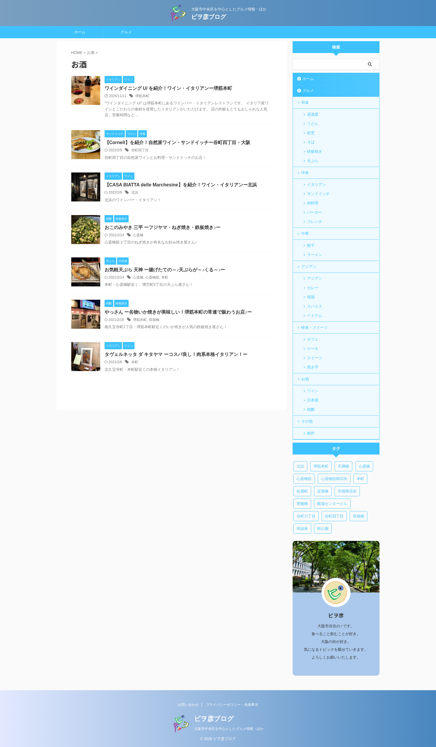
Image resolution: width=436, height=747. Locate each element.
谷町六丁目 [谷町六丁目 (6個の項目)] (306, 516)
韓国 (311, 297)
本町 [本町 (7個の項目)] (360, 479)
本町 (164, 277)
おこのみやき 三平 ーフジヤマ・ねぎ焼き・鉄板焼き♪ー (163, 227)
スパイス (314, 306)
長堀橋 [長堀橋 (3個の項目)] (358, 516)
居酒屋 (312, 114)
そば (311, 142)
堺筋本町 (142, 96)
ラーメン (314, 254)
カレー (312, 288)
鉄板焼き (314, 151)
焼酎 (311, 409)
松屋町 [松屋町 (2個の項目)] (302, 491)
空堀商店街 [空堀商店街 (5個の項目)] (347, 491)
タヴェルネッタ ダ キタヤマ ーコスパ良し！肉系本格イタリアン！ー (176, 354)
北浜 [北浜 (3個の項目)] (300, 466)
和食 (305, 102)
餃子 (311, 245)
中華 (305, 233)
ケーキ (312, 348)
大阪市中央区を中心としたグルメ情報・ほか (229, 729)
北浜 (134, 192)
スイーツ (314, 358)
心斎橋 (138, 235)
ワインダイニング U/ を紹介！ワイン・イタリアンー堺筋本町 (168, 88)
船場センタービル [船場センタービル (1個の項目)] (332, 503)
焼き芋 (312, 367)
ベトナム (314, 315)
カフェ (312, 339)
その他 (307, 421)
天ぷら (312, 161)
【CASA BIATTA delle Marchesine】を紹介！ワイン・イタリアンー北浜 (181, 184)
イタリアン (316, 184)
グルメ (126, 32)
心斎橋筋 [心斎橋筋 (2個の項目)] (304, 479)
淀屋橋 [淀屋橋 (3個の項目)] (323, 491)
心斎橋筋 (152, 277)
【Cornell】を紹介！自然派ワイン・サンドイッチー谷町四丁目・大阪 (177, 142)
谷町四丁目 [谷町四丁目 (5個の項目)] (334, 516)
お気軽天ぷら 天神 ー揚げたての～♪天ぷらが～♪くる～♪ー (165, 269)
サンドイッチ (318, 194)
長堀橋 (154, 320)
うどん (312, 123)
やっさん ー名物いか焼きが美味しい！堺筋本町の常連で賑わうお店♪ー (178, 312)
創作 (311, 433)
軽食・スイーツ (314, 327)
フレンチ (314, 221)
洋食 (305, 172)
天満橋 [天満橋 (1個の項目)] (343, 466)
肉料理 (312, 203)
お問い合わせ (188, 705)
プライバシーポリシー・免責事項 (232, 705)
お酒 (305, 379)
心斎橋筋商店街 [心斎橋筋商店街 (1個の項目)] (334, 479)
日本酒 (312, 400)
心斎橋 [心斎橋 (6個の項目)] (364, 466)
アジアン (308, 266)
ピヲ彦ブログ (208, 15)
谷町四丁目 (140, 150)
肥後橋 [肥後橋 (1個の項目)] (302, 503)
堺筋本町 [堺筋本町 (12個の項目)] (321, 466)
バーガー (314, 212)
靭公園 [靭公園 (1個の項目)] (323, 528)
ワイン (312, 391)
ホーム (79, 32)
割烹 (311, 133)
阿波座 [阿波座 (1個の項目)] (302, 528)
